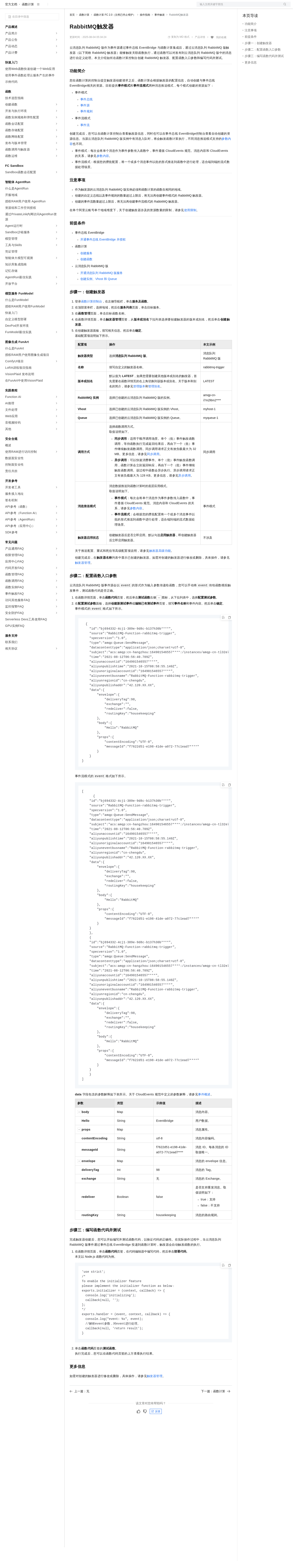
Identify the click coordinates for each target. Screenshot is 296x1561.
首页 (72, 28)
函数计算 (28, 18)
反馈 (155, 1447)
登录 (283, 6)
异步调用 (184, 489)
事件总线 (86, 113)
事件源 (85, 119)
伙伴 (116, 7)
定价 (93, 7)
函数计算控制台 (91, 315)
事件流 (85, 138)
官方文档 (11, 18)
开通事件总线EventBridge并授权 (103, 253)
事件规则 (86, 125)
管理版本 (139, 400)
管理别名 (154, 400)
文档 (238, 6)
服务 (127, 7)
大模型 (44, 7)
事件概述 (204, 1127)
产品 (56, 7)
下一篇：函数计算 (215, 1427)
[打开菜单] (7, 7)
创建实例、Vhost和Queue (98, 292)
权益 (82, 7)
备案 (247, 6)
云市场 (104, 7)
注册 (267, 6)
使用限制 (190, 224)
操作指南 (145, 28)
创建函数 (86, 273)
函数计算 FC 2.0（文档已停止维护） (115, 28)
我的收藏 (221, 51)
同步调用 (153, 467)
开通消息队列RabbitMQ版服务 (101, 286)
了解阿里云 (141, 7)
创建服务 (86, 267)
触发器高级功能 (160, 564)
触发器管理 (82, 576)
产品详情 (200, 50)
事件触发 (159, 28)
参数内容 (103, 169)
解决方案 (69, 7)
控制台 (257, 6)
